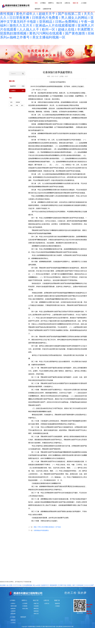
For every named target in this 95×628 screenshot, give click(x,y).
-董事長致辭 (13, 606)
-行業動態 (24, 606)
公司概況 (43, 3)
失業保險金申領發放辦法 (41, 530)
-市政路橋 (36, 606)
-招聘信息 (12, 620)
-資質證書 (12, 613)
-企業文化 (46, 603)
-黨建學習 (57, 603)
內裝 (11, 105)
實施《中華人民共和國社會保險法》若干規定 (47, 527)
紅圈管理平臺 (47, 9)
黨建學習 (17, 86)
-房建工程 (36, 603)
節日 (22, 105)
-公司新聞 (24, 603)
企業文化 (67, 3)
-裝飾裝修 (36, 611)
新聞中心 (51, 3)
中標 (17, 105)
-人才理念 (12, 622)
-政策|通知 (25, 608)
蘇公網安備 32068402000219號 (64, 626)
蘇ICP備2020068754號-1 (49, 626)
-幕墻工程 (36, 613)
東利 (11, 102)
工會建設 (17, 90)
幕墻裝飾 (18, 102)
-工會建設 (57, 606)
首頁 (36, 3)
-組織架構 (12, 608)
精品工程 (59, 3)
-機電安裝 (36, 608)
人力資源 (83, 3)
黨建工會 (75, 3)
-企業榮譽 (12, 611)
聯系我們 (37, 9)
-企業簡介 (12, 603)
